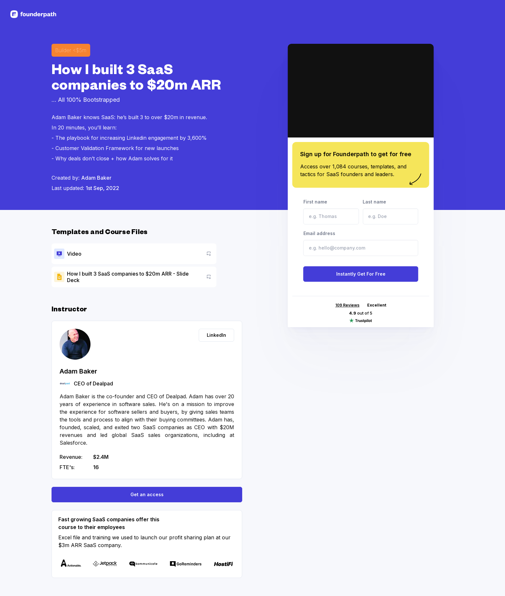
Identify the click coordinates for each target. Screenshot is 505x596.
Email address (360, 243)
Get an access (147, 494)
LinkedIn (216, 335)
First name (331, 211)
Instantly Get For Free (361, 274)
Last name (390, 211)
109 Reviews (347, 305)
